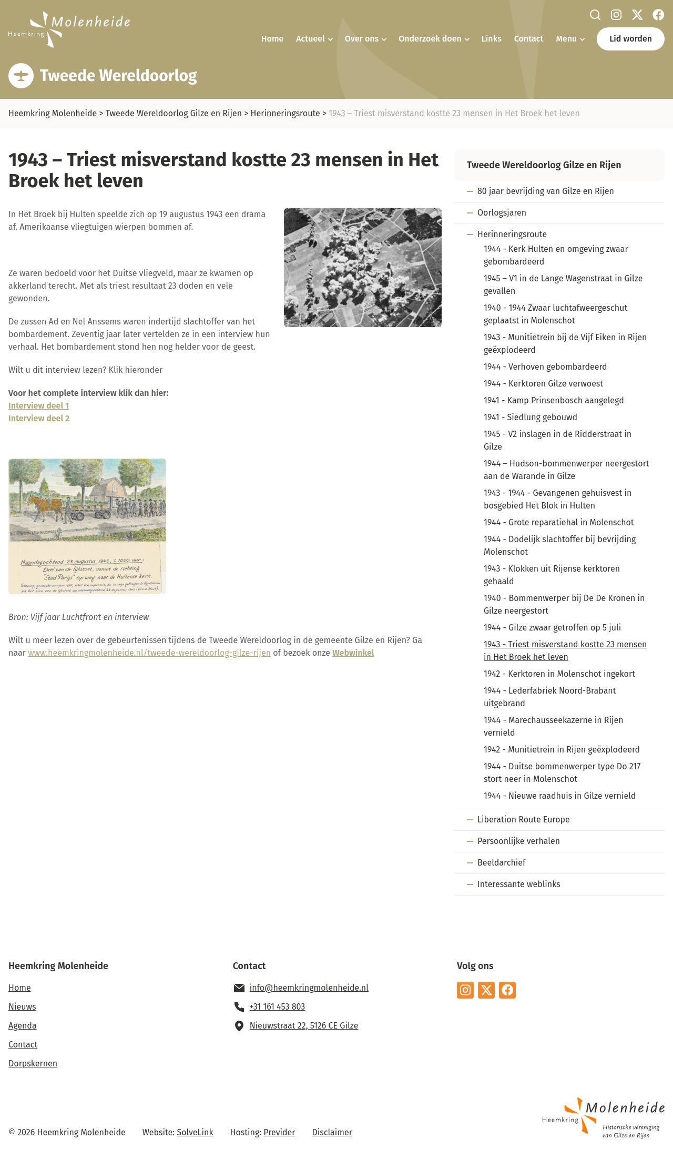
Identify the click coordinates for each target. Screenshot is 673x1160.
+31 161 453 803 (277, 1007)
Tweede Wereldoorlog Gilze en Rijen (174, 113)
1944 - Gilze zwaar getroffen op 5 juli (552, 628)
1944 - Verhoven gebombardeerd (545, 367)
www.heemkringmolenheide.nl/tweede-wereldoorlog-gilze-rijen (149, 653)
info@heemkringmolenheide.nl (309, 988)
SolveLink (195, 1132)
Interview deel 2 (38, 418)
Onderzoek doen (430, 39)
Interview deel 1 (38, 406)
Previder (279, 1132)
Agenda (22, 1026)
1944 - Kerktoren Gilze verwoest (543, 384)
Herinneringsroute (285, 113)
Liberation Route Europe (523, 820)
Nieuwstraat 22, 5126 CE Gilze (304, 1026)
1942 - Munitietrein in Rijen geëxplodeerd (562, 750)
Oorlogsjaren (501, 213)
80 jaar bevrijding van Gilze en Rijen (545, 191)
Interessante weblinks (518, 884)
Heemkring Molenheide (52, 113)
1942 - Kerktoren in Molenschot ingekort (559, 674)
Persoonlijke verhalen (518, 841)
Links (492, 39)
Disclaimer (332, 1132)
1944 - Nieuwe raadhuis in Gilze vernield (560, 796)
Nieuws (22, 1007)
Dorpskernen (32, 1064)
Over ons (362, 39)
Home (272, 39)
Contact (529, 39)
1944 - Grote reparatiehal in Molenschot (559, 522)
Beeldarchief (501, 863)
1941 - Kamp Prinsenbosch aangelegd (554, 400)
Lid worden (630, 39)
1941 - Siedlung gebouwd (530, 417)
